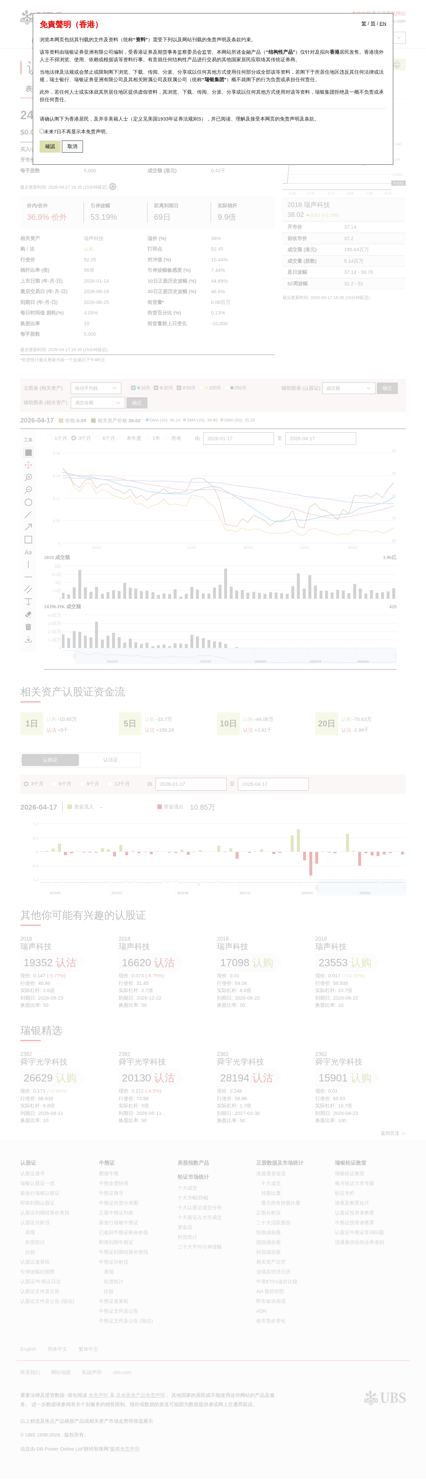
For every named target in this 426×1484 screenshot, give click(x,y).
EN (382, 23)
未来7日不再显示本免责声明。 (75, 131)
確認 (50, 146)
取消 (72, 146)
